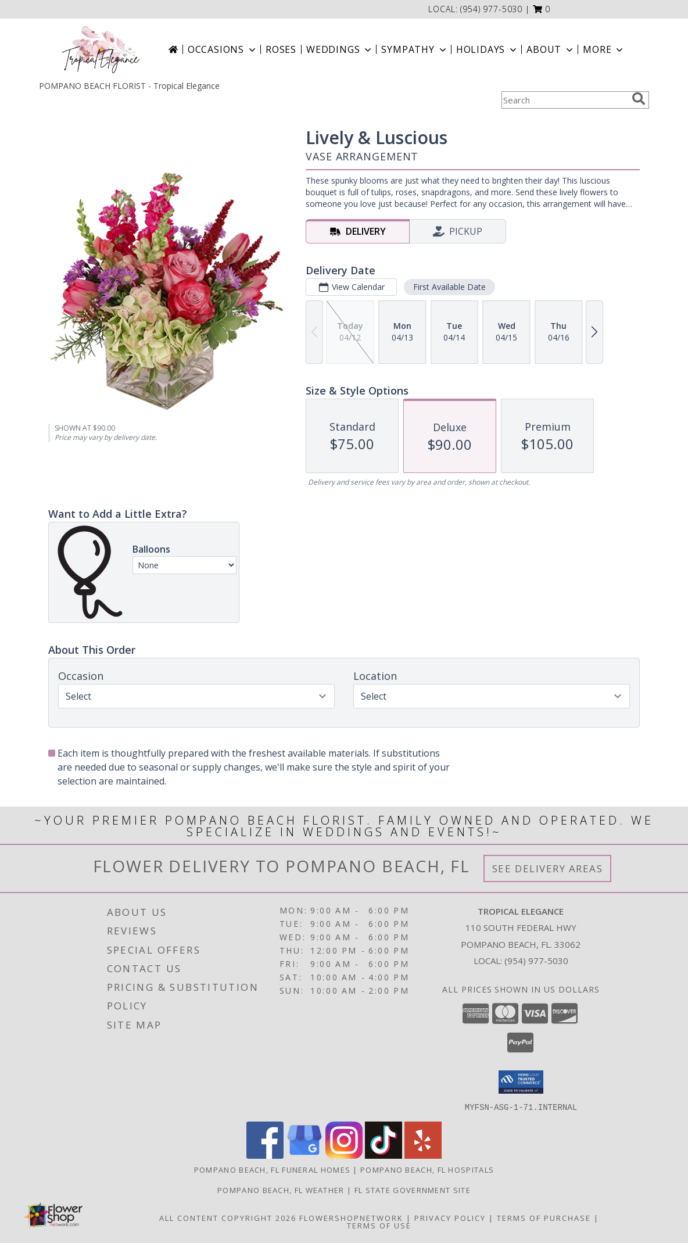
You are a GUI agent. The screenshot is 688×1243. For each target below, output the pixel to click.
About (550, 49)
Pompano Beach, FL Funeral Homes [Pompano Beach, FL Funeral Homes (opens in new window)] (272, 1169)
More (604, 49)
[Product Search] (564, 100)
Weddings (340, 49)
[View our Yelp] (423, 1154)
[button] (542, 9)
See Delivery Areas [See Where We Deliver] (547, 868)
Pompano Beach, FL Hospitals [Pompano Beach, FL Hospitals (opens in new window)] (427, 1169)
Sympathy (414, 49)
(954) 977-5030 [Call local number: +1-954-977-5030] (491, 9)
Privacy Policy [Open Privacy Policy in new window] (450, 1217)
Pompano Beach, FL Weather (281, 1189)
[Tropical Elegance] (100, 49)
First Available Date (449, 286)
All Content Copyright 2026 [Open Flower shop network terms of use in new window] (227, 1217)
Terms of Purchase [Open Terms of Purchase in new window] (544, 1217)
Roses (281, 49)
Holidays (487, 49)
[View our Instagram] (344, 1154)
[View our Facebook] (265, 1154)
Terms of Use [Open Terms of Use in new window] (379, 1225)
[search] (638, 99)
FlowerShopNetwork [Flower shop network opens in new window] (351, 1217)
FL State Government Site (412, 1189)
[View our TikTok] (383, 1154)
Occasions (223, 49)
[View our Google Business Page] (304, 1154)
